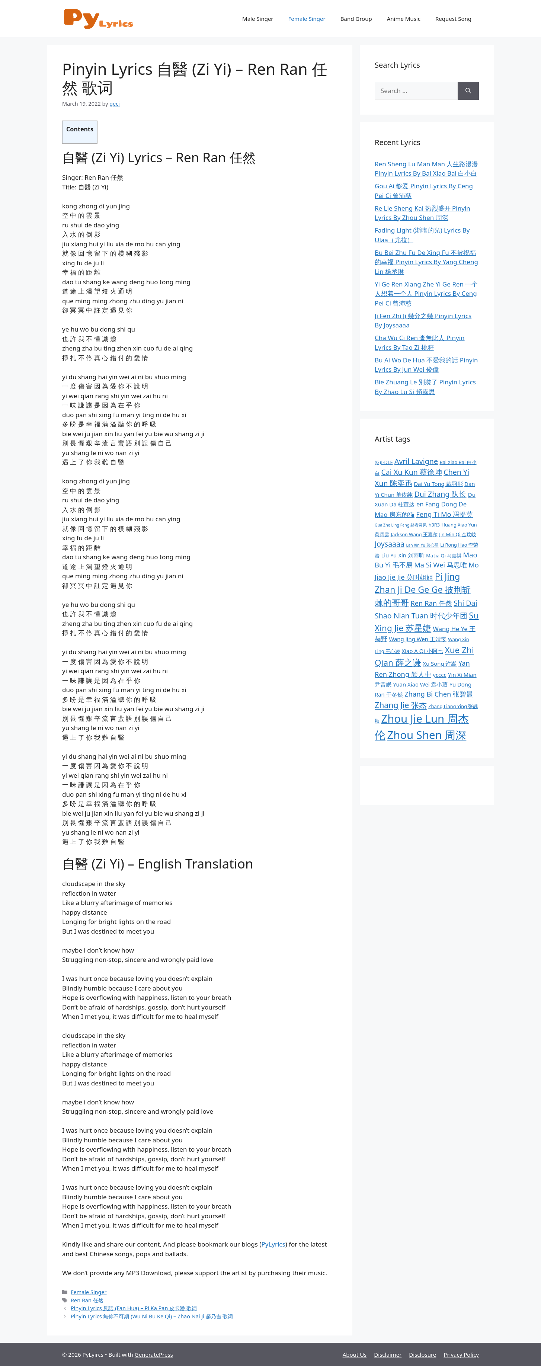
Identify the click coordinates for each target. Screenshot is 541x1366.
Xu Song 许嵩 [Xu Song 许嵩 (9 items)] (440, 663)
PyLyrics (273, 1244)
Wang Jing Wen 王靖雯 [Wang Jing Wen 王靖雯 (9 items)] (417, 639)
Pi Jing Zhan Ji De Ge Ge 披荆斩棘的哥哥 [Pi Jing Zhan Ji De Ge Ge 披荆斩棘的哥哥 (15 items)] (423, 589)
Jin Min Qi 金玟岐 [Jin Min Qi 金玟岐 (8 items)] (457, 534)
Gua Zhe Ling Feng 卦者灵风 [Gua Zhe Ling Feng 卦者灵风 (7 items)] (401, 525)
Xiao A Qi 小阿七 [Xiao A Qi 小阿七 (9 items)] (422, 651)
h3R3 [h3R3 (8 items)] (434, 524)
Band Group (356, 18)
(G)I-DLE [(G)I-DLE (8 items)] (384, 462)
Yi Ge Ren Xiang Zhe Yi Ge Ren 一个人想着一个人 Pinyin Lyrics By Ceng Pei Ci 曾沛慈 (426, 293)
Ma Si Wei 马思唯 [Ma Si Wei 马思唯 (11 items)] (440, 564)
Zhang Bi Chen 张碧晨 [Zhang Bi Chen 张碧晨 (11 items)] (438, 693)
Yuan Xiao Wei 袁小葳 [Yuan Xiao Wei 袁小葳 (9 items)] (420, 684)
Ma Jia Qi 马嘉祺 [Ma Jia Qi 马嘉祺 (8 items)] (443, 555)
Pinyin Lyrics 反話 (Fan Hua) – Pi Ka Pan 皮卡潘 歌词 (134, 1308)
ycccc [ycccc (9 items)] (439, 674)
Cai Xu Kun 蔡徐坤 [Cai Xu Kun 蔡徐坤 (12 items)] (411, 472)
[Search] (468, 91)
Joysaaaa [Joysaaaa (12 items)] (389, 544)
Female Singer (307, 18)
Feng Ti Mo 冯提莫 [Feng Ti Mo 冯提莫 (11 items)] (444, 514)
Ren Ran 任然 (87, 1300)
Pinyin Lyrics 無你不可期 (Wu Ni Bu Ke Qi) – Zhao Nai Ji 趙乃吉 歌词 (152, 1316)
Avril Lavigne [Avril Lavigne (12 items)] (416, 461)
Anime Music (403, 18)
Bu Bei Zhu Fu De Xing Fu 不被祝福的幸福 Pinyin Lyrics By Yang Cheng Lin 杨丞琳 (426, 262)
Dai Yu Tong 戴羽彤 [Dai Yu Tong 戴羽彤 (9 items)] (438, 483)
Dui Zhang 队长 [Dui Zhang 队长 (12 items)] (440, 494)
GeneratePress (154, 1354)
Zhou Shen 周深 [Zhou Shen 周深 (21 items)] (426, 734)
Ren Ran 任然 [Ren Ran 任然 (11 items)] (431, 603)
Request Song (453, 18)
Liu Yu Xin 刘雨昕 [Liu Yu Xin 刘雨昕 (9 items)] (402, 555)
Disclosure (422, 1354)
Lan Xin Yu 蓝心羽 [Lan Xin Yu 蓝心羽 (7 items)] (422, 545)
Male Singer (257, 18)
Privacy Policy (461, 1354)
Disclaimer (387, 1354)
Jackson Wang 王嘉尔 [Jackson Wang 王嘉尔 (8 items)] (414, 534)
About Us (355, 1354)
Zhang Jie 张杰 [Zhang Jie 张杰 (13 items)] (401, 705)
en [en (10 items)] (420, 504)
